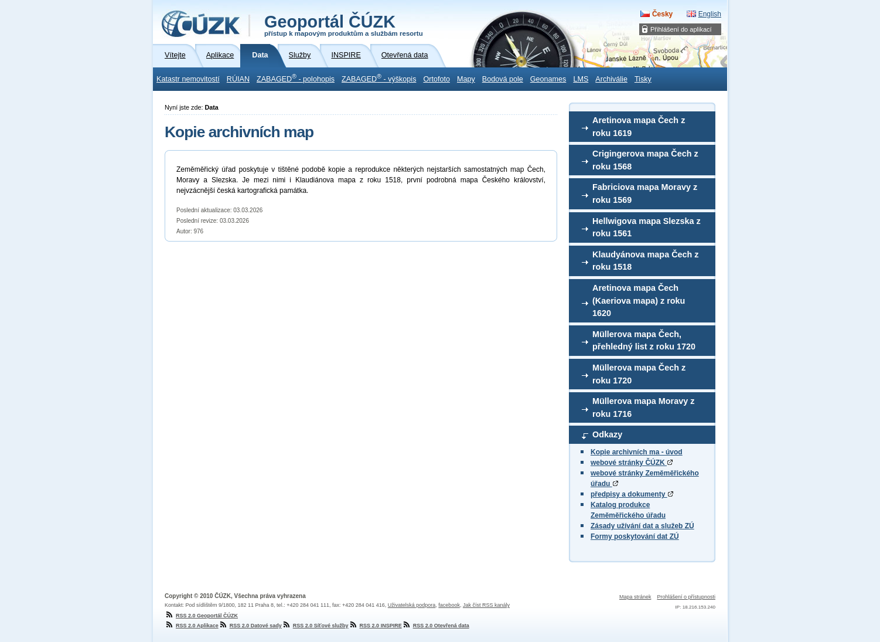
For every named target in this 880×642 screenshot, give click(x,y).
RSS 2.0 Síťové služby (315, 626)
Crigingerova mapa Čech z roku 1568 (645, 160)
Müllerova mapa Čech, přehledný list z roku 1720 (643, 341)
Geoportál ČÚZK (343, 24)
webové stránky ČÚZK (632, 462)
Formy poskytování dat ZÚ (635, 536)
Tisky (643, 79)
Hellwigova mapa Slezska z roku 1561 (646, 227)
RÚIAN (238, 79)
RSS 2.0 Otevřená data (435, 626)
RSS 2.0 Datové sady (250, 626)
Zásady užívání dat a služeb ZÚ (642, 526)
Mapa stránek (635, 597)
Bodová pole (502, 79)
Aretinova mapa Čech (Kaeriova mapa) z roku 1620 (638, 300)
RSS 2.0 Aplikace (192, 626)
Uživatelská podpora (412, 605)
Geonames (548, 79)
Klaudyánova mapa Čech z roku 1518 (645, 261)
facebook (449, 605)
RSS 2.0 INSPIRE (375, 626)
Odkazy (607, 434)
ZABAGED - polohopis (296, 78)
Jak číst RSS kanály (486, 605)
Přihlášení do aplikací (681, 29)
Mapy (466, 79)
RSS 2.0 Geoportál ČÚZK (201, 616)
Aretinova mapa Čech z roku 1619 (638, 127)
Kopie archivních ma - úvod (637, 452)
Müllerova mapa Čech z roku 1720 (638, 374)
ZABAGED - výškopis (379, 78)
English (709, 14)
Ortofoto (436, 79)
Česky (662, 14)
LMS (580, 79)
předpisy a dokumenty (632, 494)
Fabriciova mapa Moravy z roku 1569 (644, 193)
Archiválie (611, 79)
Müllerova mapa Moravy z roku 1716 (643, 407)
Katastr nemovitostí (188, 79)
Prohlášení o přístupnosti (686, 597)
